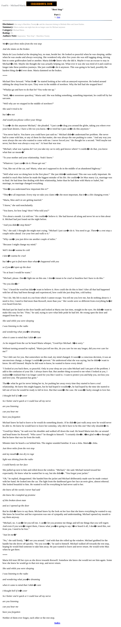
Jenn (58, 17)
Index (57, 623)
